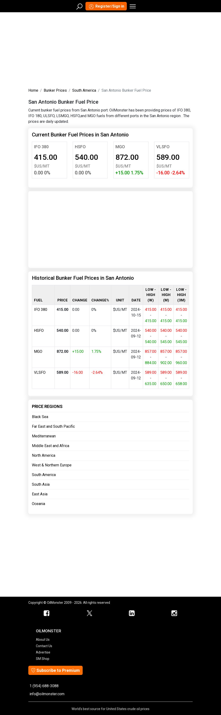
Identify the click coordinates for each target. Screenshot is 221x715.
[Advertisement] (110, 49)
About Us (43, 639)
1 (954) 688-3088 (44, 686)
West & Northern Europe (52, 465)
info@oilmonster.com (47, 694)
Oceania (38, 503)
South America (84, 90)
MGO (120, 146)
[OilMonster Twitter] (89, 613)
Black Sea (40, 417)
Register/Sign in (106, 7)
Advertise (43, 652)
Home (33, 90)
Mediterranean (44, 436)
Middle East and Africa (50, 446)
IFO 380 (41, 146)
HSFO (80, 146)
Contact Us (44, 646)
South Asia (41, 484)
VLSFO (163, 146)
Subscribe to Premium (55, 670)
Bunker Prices (55, 90)
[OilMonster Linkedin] (131, 613)
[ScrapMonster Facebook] (47, 613)
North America (43, 455)
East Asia (39, 494)
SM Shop (42, 659)
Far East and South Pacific (53, 426)
